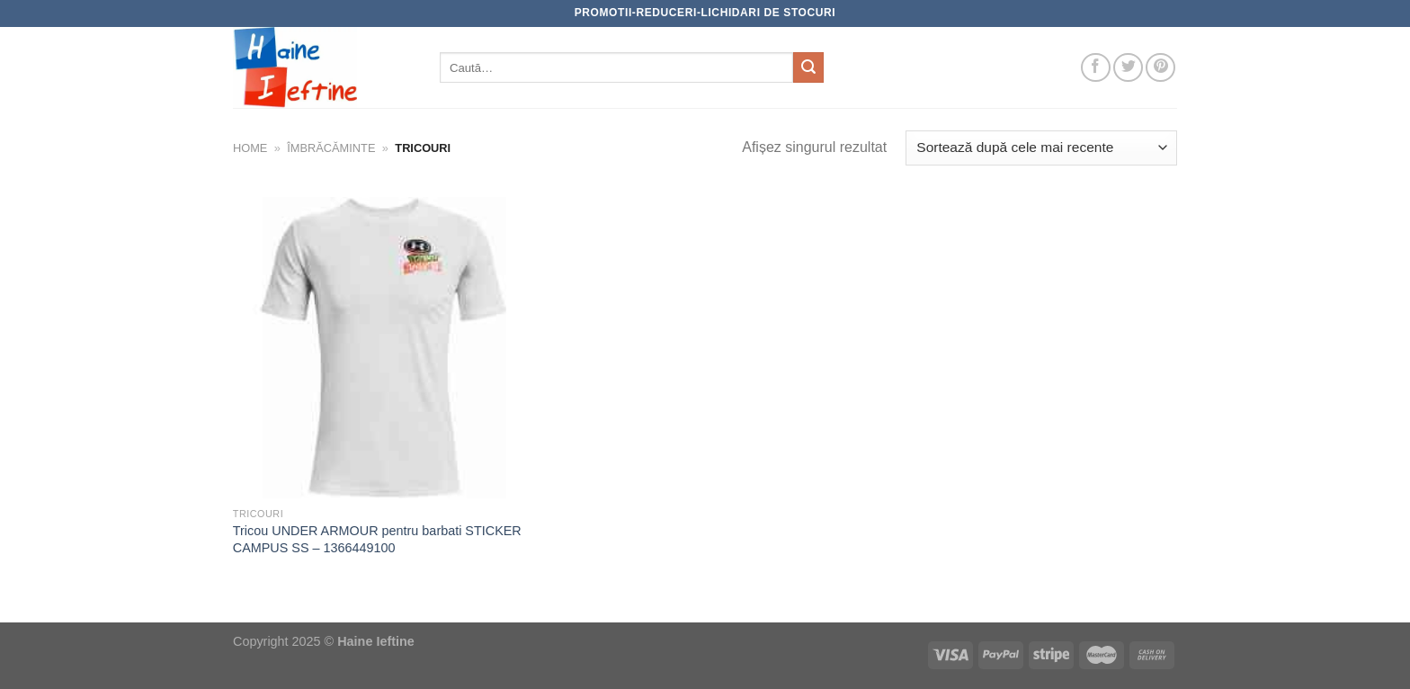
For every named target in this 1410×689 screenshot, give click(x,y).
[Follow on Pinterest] (1160, 68)
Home (250, 148)
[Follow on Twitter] (1128, 68)
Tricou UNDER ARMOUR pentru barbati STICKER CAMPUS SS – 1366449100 (377, 539)
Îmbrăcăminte (331, 148)
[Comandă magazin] (1041, 148)
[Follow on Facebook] (1096, 68)
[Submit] (808, 67)
